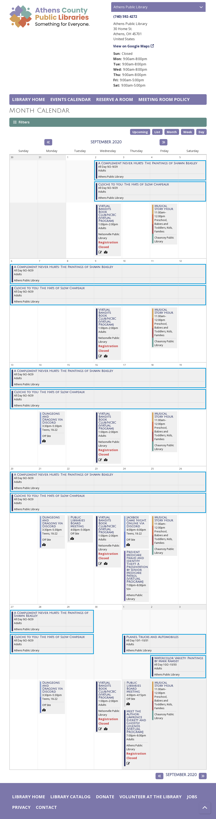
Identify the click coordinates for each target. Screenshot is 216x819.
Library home (28, 99)
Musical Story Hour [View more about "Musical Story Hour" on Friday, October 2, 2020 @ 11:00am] (163, 684)
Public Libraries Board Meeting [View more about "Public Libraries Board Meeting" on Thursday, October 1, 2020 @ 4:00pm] (133, 687)
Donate (105, 797)
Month (172, 132)
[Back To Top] (205, 808)
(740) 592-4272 (125, 16)
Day (201, 132)
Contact (46, 807)
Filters (24, 122)
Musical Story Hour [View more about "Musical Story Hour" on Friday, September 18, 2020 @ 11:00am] (163, 415)
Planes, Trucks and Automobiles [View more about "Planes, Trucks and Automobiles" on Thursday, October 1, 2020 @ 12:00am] (152, 637)
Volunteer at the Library (150, 797)
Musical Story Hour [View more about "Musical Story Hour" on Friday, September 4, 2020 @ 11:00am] (163, 208)
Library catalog (70, 797)
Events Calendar (70, 99)
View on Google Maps (131, 46)
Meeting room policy (164, 99)
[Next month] (163, 142)
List (157, 132)
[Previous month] (48, 142)
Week (187, 132)
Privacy (21, 807)
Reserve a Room (114, 99)
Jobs (192, 797)
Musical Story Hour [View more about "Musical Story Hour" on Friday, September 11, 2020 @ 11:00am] (163, 311)
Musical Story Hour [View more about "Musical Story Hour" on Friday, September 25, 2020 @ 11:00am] (163, 519)
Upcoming (140, 132)
